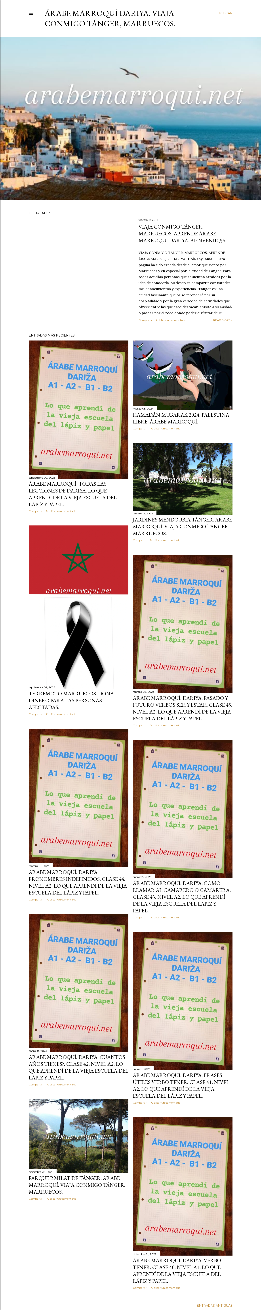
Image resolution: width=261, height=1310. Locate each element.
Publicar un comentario (171, 320)
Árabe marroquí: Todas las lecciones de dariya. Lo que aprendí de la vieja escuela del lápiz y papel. (73, 494)
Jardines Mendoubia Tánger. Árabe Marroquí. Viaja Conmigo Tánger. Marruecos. (182, 526)
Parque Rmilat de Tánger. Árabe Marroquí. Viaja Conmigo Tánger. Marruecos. (77, 1185)
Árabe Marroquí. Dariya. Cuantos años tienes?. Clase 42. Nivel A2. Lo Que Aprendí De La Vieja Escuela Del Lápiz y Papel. (78, 1067)
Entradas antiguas (214, 1306)
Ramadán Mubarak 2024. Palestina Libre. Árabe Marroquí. (181, 418)
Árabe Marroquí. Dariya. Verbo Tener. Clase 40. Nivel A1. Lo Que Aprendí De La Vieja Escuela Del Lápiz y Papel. (177, 1270)
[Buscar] (225, 13)
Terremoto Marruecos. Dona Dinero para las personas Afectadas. (71, 700)
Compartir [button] (145, 320)
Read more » (222, 320)
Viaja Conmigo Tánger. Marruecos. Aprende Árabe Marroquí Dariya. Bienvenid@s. (182, 233)
